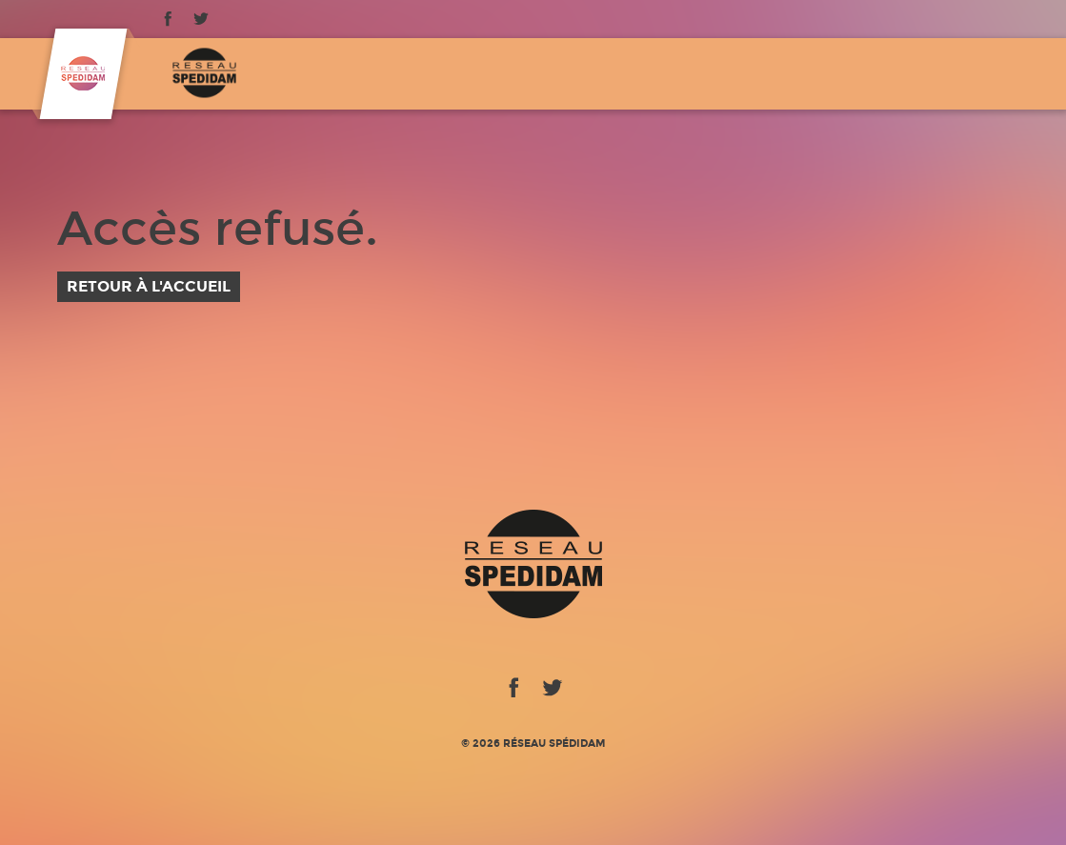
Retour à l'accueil (149, 286)
